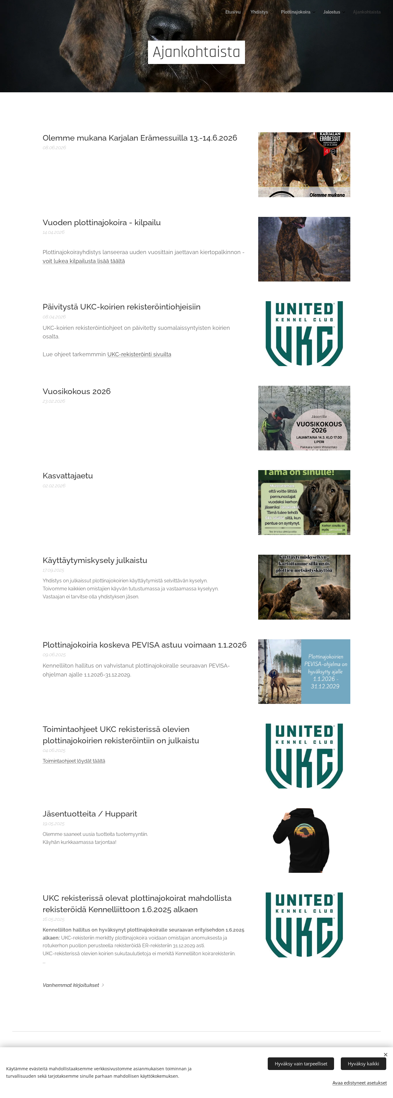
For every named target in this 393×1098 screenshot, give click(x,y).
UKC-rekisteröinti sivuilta (139, 354)
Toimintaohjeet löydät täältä (74, 761)
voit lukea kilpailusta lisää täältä (84, 261)
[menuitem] (334, 12)
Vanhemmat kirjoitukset (71, 985)
